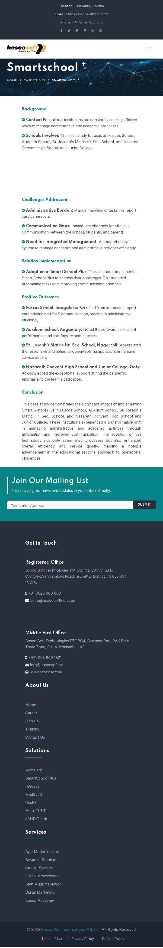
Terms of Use (52, 939)
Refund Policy (113, 939)
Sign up (32, 722)
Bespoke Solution (40, 860)
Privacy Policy (82, 939)
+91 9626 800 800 (44, 594)
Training (32, 730)
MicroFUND (36, 811)
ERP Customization (42, 877)
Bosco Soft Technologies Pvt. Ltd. (70, 930)
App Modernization (42, 852)
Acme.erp (33, 771)
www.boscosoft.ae (46, 673)
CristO (30, 803)
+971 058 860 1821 (45, 658)
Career (31, 713)
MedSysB (33, 795)
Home (12, 80)
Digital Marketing (39, 893)
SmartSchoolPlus (40, 779)
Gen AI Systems (39, 868)
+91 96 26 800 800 (88, 22)
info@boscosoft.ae (46, 665)
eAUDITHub (36, 819)
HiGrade (32, 787)
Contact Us (35, 738)
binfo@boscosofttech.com (87, 14)
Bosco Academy (39, 901)
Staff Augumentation (43, 885)
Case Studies (34, 80)
